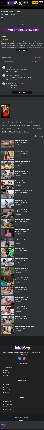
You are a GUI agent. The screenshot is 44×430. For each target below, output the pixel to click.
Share (22, 23)
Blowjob (9, 128)
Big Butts (28, 125)
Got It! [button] (3, 426)
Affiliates (6, 392)
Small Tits (4, 131)
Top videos (6, 373)
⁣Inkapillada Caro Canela (21, 152)
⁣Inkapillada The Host (21, 316)
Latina (32, 128)
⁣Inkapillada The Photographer (23, 190)
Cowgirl (29, 122)
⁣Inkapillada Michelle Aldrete (23, 161)
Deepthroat (13, 125)
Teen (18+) (25, 128)
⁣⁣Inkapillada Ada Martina (21, 210)
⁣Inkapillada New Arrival (21, 258)
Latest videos (7, 367)
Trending (6, 370)
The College (18, 185)
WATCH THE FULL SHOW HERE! (22, 30)
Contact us (6, 384)
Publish (37, 61)
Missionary (4, 125)
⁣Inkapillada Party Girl (21, 287)
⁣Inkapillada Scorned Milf (21, 268)
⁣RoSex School (19, 181)
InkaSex (3, 36)
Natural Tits (12, 131)
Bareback (26, 131)
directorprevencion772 (12, 67)
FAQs (5, 387)
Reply (15, 71)
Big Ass (19, 131)
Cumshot (39, 128)
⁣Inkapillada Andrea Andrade (22, 220)
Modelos (6, 375)
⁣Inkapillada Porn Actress (22, 297)
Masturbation (17, 128)
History (17, 282)
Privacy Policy (7, 404)
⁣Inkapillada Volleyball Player (23, 239)
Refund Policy (7, 390)
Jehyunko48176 (10, 75)
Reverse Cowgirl (37, 122)
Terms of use (7, 401)
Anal (3, 128)
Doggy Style (21, 122)
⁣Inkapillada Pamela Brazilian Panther (25, 326)
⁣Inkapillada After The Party (22, 278)
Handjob (21, 125)
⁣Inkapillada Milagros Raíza (22, 229)
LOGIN (41, 3)
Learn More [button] (3, 424)
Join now (35, 3)
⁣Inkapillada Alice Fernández (22, 307)
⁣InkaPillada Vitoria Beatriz (22, 140)
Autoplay (40, 136)
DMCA (5, 407)
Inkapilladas (5, 39)
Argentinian (5, 122)
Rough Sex (13, 122)
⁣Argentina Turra (19, 249)
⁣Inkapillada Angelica (20, 200)
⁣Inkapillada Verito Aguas (22, 171)
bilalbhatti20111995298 (12, 83)
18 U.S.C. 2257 (7, 409)
